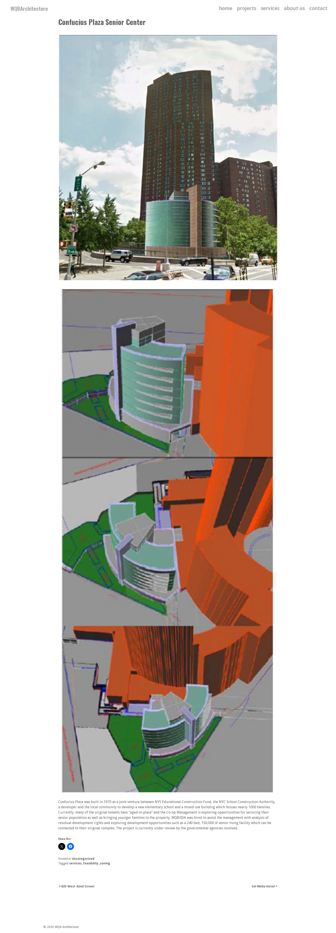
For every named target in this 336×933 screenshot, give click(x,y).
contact (318, 8)
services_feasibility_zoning (89, 863)
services (270, 8)
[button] (168, 541)
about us (294, 8)
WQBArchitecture (29, 8)
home (225, 8)
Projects (246, 8)
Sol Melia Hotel (263, 886)
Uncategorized (83, 858)
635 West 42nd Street (78, 886)
